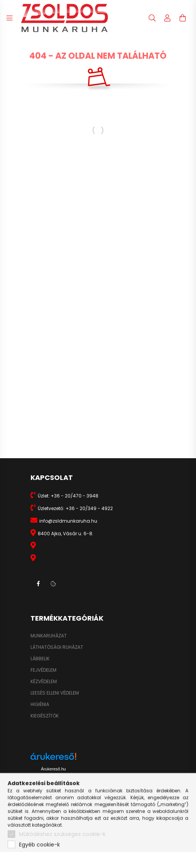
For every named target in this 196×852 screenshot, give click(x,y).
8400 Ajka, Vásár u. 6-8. (65, 533)
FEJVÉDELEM (43, 670)
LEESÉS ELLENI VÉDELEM (55, 693)
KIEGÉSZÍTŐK (45, 716)
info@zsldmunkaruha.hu (68, 521)
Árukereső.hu (53, 769)
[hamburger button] (9, 18)
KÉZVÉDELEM (44, 681)
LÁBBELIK (40, 658)
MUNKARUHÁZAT (49, 636)
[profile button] (167, 18)
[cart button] (182, 18)
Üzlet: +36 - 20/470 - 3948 (68, 496)
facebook (38, 583)
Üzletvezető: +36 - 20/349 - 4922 (75, 508)
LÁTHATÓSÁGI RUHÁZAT (57, 647)
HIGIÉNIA (40, 704)
